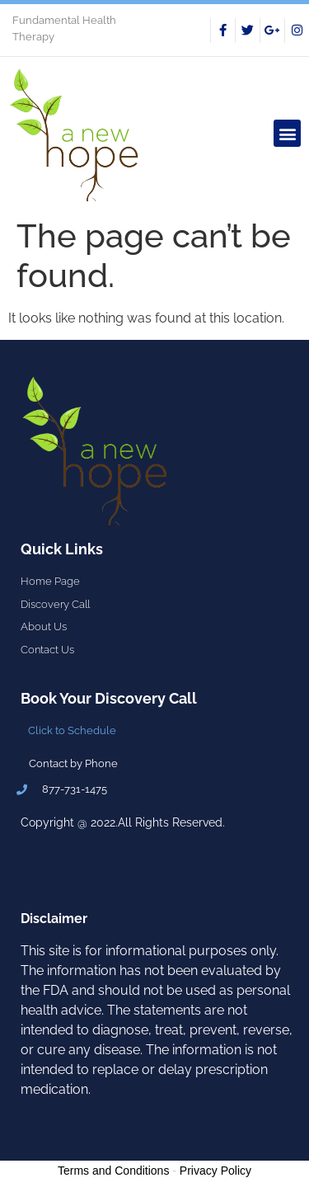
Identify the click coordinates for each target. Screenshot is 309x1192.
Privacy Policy (215, 1170)
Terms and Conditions (113, 1170)
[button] (287, 133)
